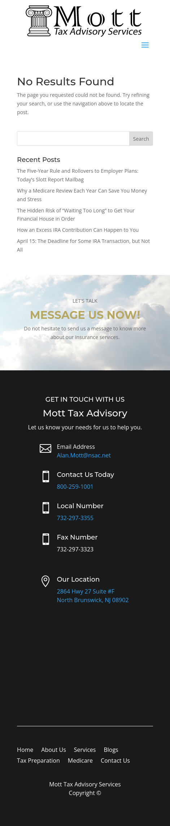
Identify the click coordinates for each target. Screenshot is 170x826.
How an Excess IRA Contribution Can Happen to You (78, 229)
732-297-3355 (75, 518)
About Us (53, 750)
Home (25, 750)
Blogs (111, 750)
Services (85, 750)
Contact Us (115, 761)
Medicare (80, 761)
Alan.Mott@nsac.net (84, 455)
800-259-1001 (75, 487)
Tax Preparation (38, 761)
